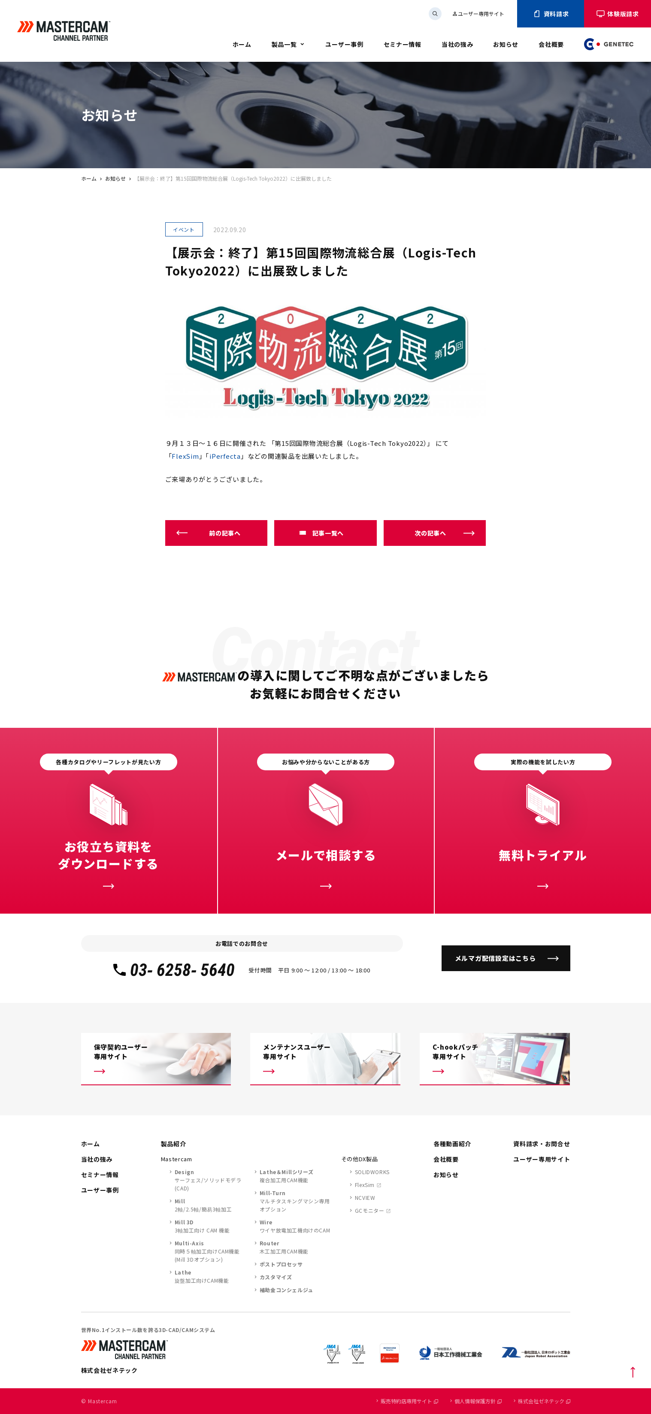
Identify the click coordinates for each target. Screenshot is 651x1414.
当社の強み (457, 44)
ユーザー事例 (344, 44)
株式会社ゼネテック (544, 1401)
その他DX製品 (359, 1159)
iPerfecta (225, 455)
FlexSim (185, 455)
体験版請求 (617, 13)
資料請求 (551, 13)
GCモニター (370, 1210)
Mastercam (176, 1159)
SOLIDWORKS (372, 1171)
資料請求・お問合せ (541, 1143)
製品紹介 (173, 1143)
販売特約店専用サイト (409, 1401)
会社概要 (551, 44)
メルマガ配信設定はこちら (495, 958)
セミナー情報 (402, 44)
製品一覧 (284, 44)
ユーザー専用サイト (478, 13)
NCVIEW (365, 1197)
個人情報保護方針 (478, 1401)
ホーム (242, 44)
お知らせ (505, 44)
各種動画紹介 (452, 1143)
